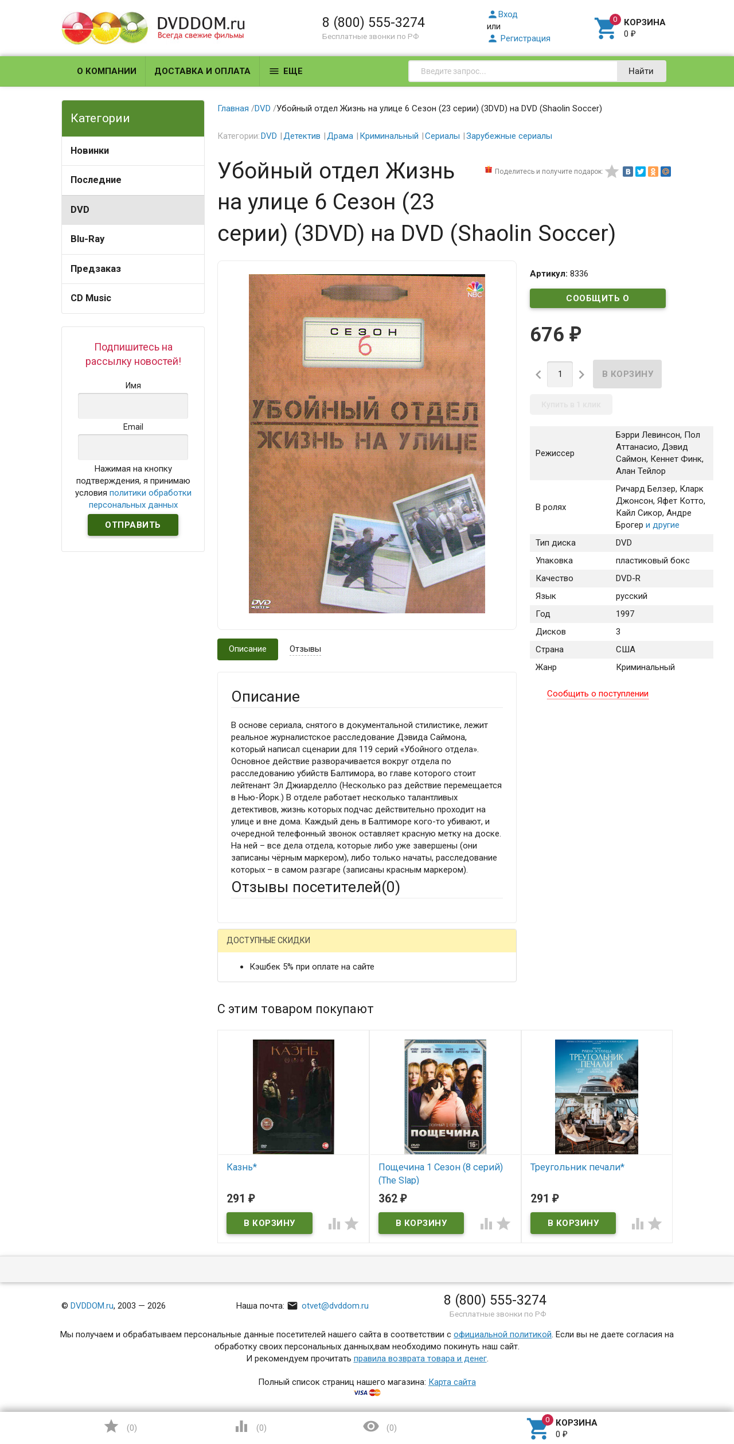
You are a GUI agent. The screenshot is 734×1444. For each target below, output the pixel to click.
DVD (80, 209)
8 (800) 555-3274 (373, 22)
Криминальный (389, 136)
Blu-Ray (87, 238)
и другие (661, 525)
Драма (340, 136)
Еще (285, 71)
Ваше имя (250, 989)
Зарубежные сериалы (509, 136)
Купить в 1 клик (571, 404)
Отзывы (305, 649)
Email (241, 1021)
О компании (106, 71)
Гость (246, 948)
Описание (248, 649)
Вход (502, 14)
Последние (96, 179)
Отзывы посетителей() (315, 887)
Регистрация (518, 38)
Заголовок (252, 1065)
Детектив (302, 136)
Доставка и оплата (202, 71)
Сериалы (442, 136)
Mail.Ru (304, 949)
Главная (233, 108)
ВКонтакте (374, 949)
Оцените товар (260, 1096)
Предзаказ (96, 268)
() (120, 1426)
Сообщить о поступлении (598, 300)
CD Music (91, 298)
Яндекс (445, 949)
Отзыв (243, 1116)
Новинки (90, 150)
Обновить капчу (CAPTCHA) (376, 1289)
